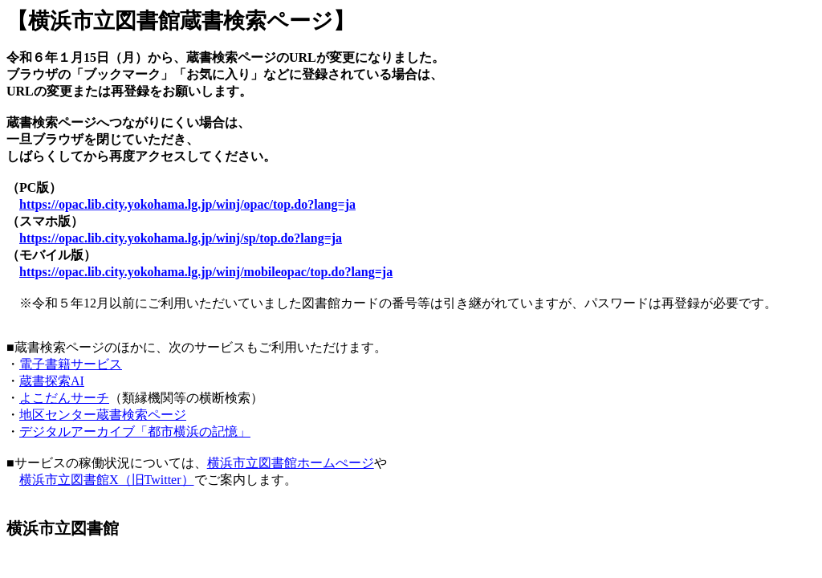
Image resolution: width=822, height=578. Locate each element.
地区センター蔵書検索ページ (102, 414)
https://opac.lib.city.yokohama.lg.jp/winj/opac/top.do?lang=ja (187, 204)
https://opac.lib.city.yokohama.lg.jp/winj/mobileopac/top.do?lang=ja (206, 272)
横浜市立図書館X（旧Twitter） (106, 479)
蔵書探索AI (51, 381)
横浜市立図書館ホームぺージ (290, 463)
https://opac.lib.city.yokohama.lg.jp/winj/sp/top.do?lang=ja (180, 238)
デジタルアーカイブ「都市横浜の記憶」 (134, 431)
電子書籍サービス (70, 364)
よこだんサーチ (64, 398)
